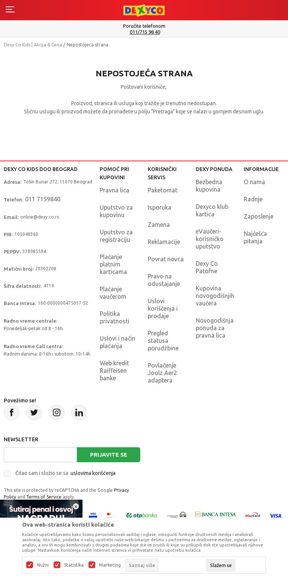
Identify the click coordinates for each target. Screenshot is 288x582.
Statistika (74, 565)
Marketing (110, 565)
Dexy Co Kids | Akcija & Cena (33, 44)
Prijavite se (108, 454)
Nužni (43, 565)
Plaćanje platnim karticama (113, 264)
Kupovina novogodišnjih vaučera (215, 296)
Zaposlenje (258, 216)
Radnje (253, 199)
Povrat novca (166, 259)
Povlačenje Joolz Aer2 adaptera (162, 373)
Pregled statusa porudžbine (163, 340)
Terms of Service (44, 496)
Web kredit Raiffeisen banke (114, 370)
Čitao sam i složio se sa (65, 473)
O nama (254, 182)
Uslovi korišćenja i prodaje (163, 308)
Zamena (159, 224)
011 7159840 (42, 199)
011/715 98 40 (145, 32)
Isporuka (159, 207)
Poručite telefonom (144, 25)
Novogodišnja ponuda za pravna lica (215, 328)
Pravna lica (114, 190)
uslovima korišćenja (93, 473)
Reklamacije (164, 241)
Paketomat (162, 190)
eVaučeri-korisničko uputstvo (210, 239)
